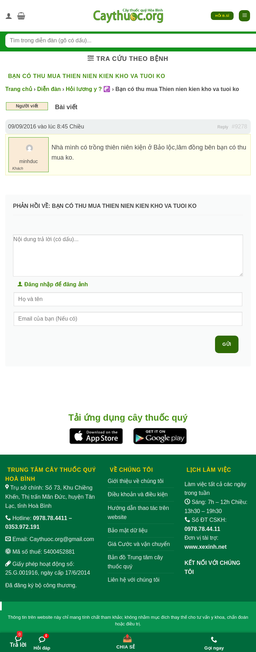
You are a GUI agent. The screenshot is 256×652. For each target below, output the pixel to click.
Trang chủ (18, 89)
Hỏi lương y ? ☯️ (88, 89)
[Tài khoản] (8, 15)
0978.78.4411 (50, 518)
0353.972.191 (22, 527)
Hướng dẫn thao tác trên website (138, 512)
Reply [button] (222, 127)
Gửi (226, 344)
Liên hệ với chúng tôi (133, 580)
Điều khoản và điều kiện (137, 494)
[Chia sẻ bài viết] (125, 640)
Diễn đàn (49, 89)
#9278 (240, 126)
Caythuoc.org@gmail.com (61, 539)
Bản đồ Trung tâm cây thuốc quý (135, 561)
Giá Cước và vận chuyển (139, 544)
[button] (21, 15)
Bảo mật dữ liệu (127, 530)
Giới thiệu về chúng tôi (136, 481)
